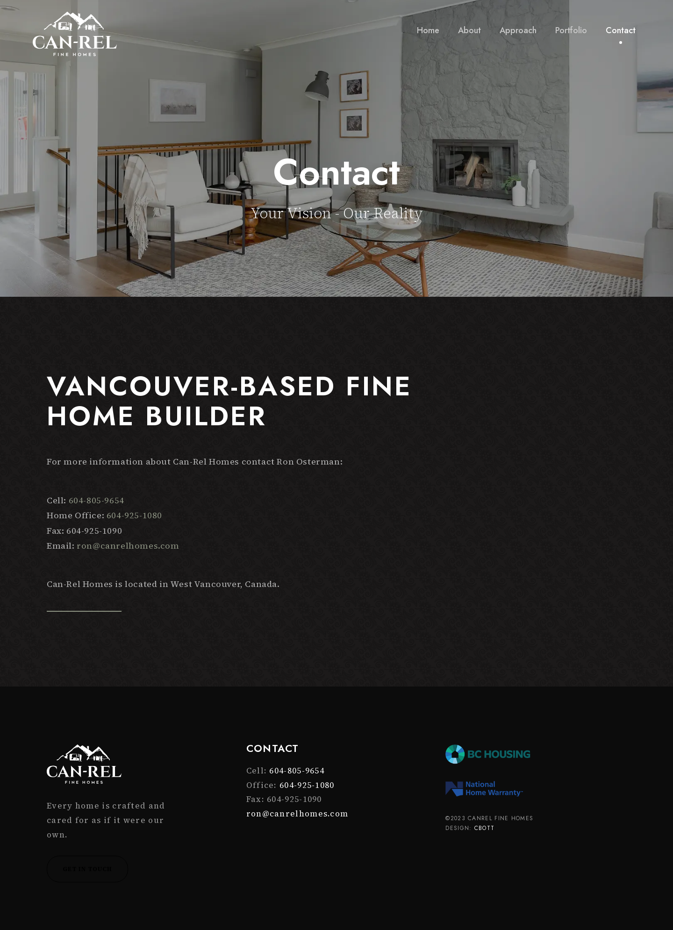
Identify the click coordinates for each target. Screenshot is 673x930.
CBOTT (484, 828)
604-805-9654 (96, 500)
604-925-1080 (134, 515)
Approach (518, 30)
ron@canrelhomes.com (128, 545)
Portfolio (571, 30)
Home (428, 30)
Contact (621, 30)
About (469, 30)
